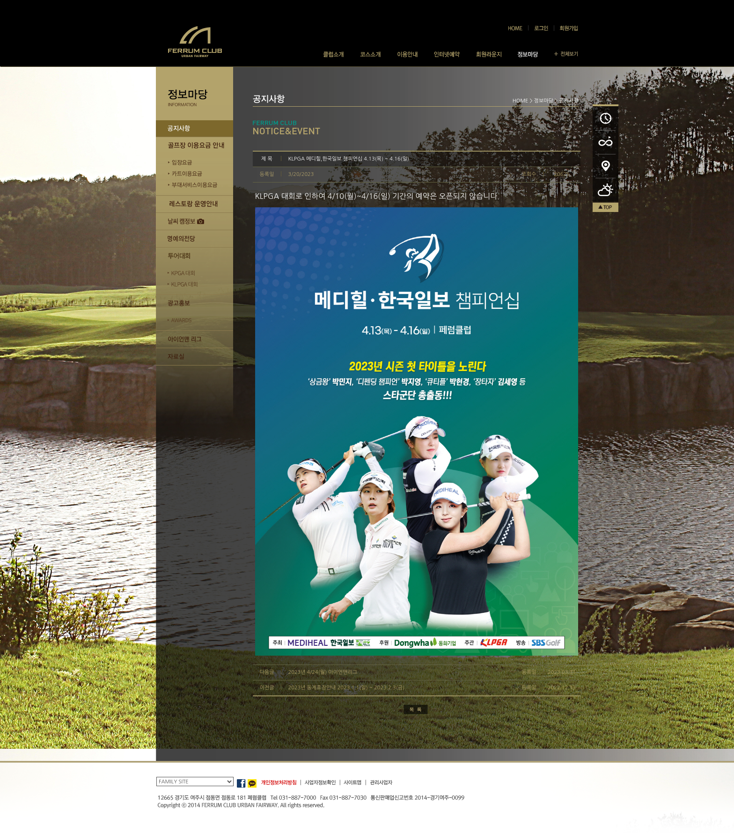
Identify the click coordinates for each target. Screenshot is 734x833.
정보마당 (543, 100)
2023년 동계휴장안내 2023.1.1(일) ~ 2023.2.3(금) (346, 687)
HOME (520, 100)
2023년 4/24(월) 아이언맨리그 (323, 672)
